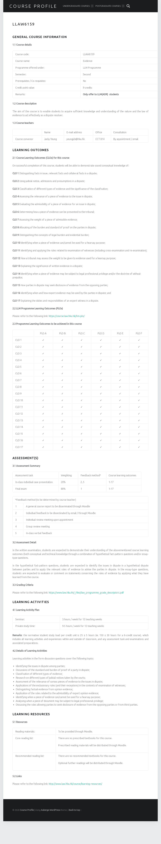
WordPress (55, 810)
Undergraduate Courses (78, 6)
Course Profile (33, 6)
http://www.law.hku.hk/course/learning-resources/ (75, 783)
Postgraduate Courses (109, 6)
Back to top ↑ (75, 810)
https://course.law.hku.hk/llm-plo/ (67, 316)
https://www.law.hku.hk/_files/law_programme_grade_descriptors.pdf (86, 592)
